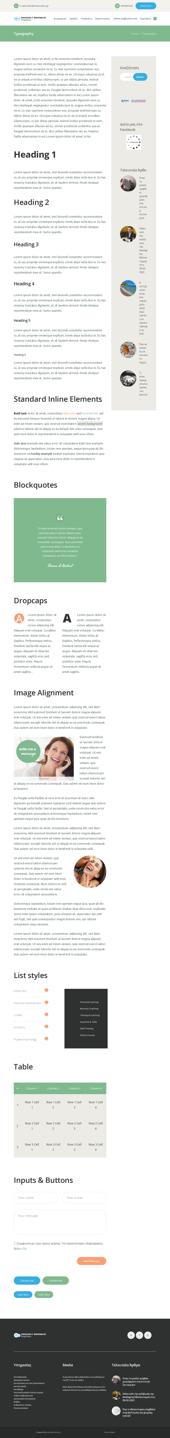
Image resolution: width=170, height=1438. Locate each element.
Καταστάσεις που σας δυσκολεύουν (29, 1383)
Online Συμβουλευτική (23, 1396)
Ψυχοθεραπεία (20, 1377)
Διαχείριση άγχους (22, 1380)
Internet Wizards (54, 1432)
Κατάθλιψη (18, 1389)
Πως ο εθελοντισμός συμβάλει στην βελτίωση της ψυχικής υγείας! (139, 1412)
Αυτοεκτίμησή (20, 1386)
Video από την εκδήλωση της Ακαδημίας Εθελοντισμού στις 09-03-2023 (143, 250)
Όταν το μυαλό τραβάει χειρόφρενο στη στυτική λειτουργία (143, 198)
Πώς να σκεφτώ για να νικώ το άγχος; (143, 353)
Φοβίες (17, 1402)
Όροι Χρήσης (109, 1432)
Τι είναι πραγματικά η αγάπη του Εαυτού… (143, 385)
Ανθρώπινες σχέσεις (22, 1405)
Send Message (91, 1261)
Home (135, 33)
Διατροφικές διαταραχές (24, 1399)
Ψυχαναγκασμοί (21, 1408)
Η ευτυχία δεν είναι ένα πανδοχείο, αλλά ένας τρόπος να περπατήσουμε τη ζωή (143, 308)
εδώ (24, 1248)
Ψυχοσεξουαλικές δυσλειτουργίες (28, 1392)
